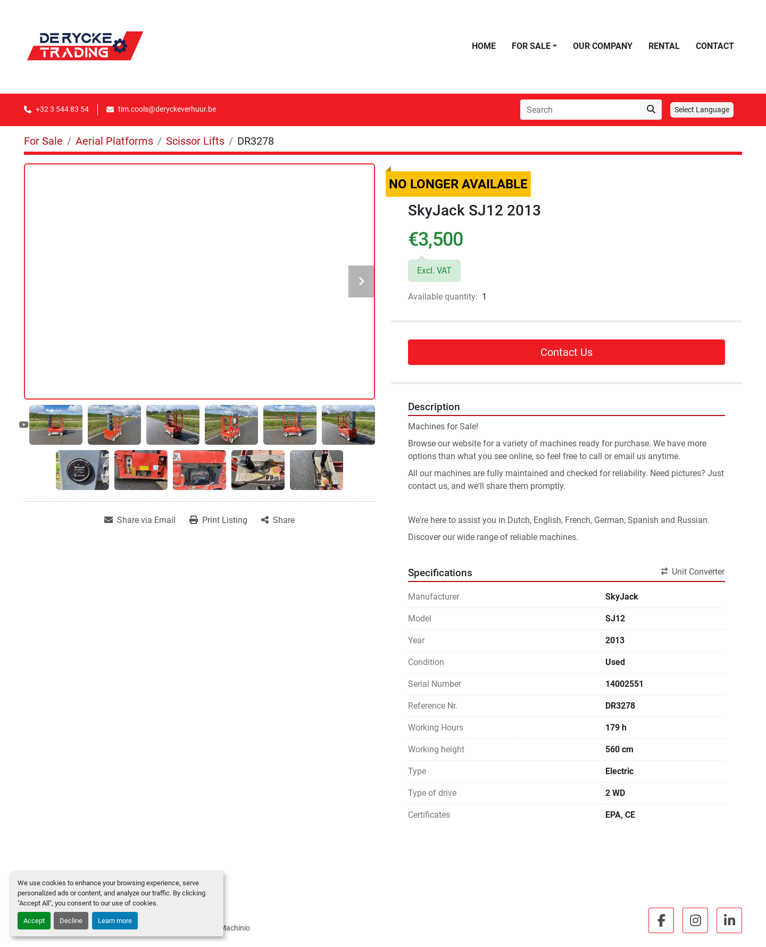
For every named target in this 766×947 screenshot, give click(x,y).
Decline (71, 921)
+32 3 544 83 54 (62, 109)
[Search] (580, 109)
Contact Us (566, 352)
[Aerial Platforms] (114, 141)
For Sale (531, 46)
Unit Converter (693, 572)
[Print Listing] (218, 520)
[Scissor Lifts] (195, 141)
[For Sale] (43, 141)
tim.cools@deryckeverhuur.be (167, 109)
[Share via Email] (139, 520)
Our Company (602, 46)
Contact (715, 46)
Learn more (115, 921)
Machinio (235, 928)
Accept (34, 921)
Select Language (702, 109)
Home (484, 46)
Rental (664, 46)
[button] (534, 46)
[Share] (278, 520)
